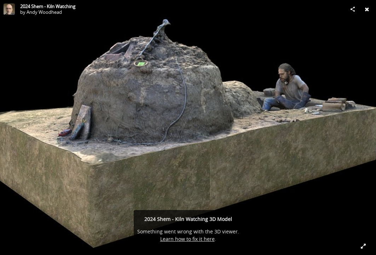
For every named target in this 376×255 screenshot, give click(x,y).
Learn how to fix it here (187, 239)
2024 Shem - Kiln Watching (47, 6)
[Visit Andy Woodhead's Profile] (9, 9)
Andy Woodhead (44, 12)
